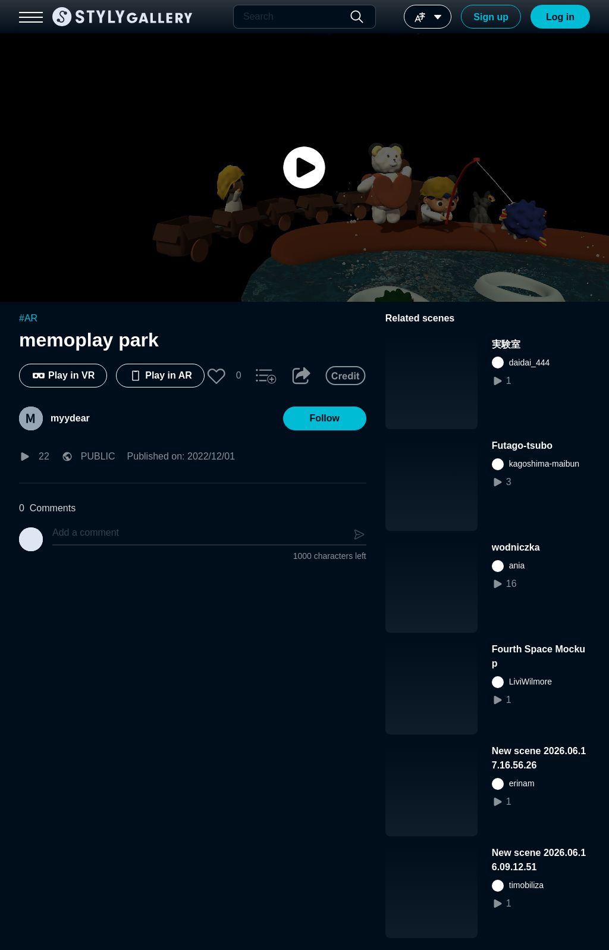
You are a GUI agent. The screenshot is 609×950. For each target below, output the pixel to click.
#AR (28, 318)
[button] (216, 376)
